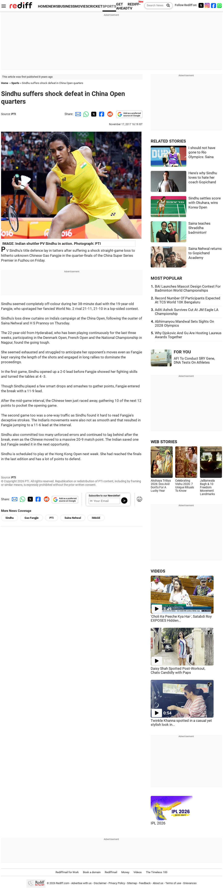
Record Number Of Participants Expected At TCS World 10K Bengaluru (187, 300)
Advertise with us (81, 883)
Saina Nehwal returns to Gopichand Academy (205, 253)
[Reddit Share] (109, 114)
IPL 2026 (158, 823)
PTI (13, 114)
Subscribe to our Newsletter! (104, 495)
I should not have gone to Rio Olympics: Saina (201, 152)
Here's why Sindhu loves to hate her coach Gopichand (202, 177)
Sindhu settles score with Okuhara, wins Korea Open (204, 202)
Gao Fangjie (32, 517)
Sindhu (9, 517)
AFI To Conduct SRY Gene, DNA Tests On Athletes (194, 360)
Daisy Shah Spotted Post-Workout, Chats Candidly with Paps (178, 671)
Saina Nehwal (73, 517)
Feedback (145, 883)
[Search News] (167, 5)
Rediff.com (62, 883)
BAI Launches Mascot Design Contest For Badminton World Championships (188, 288)
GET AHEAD (122, 6)
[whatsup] (220, 5)
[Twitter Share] (93, 114)
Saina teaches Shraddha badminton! (199, 228)
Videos (138, 872)
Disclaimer (100, 883)
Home (4, 83)
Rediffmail (111, 872)
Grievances (190, 883)
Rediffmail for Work (67, 872)
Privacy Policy (117, 883)
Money (125, 872)
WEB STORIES (164, 441)
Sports (15, 83)
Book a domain (92, 872)
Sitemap (132, 883)
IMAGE (96, 517)
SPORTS (109, 6)
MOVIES (81, 6)
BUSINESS (66, 6)
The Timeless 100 (156, 872)
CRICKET (95, 6)
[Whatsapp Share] (85, 114)
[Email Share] (77, 114)
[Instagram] (207, 5)
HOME (43, 6)
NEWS (53, 6)
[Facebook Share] (101, 114)
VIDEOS (158, 571)
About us (158, 883)
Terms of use (173, 883)
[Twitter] (201, 5)
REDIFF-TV (134, 6)
